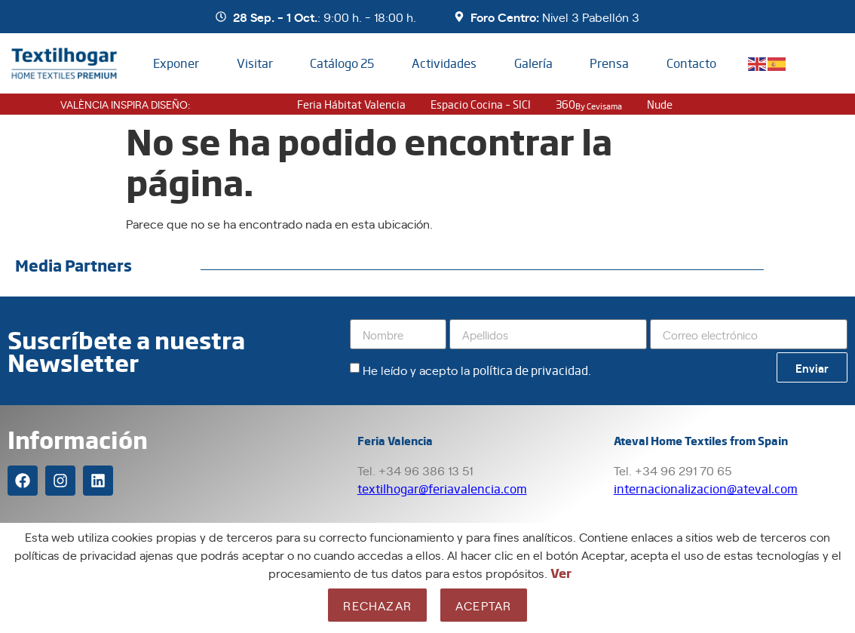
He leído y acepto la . (477, 369)
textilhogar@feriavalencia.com (442, 488)
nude (660, 104)
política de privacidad (530, 370)
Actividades (444, 63)
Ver (561, 573)
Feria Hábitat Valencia (351, 104)
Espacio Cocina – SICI (481, 104)
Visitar (255, 63)
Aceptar (483, 605)
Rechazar (377, 605)
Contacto (691, 63)
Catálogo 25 (342, 63)
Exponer (176, 63)
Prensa (609, 63)
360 (589, 104)
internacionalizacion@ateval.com (706, 488)
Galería (533, 63)
